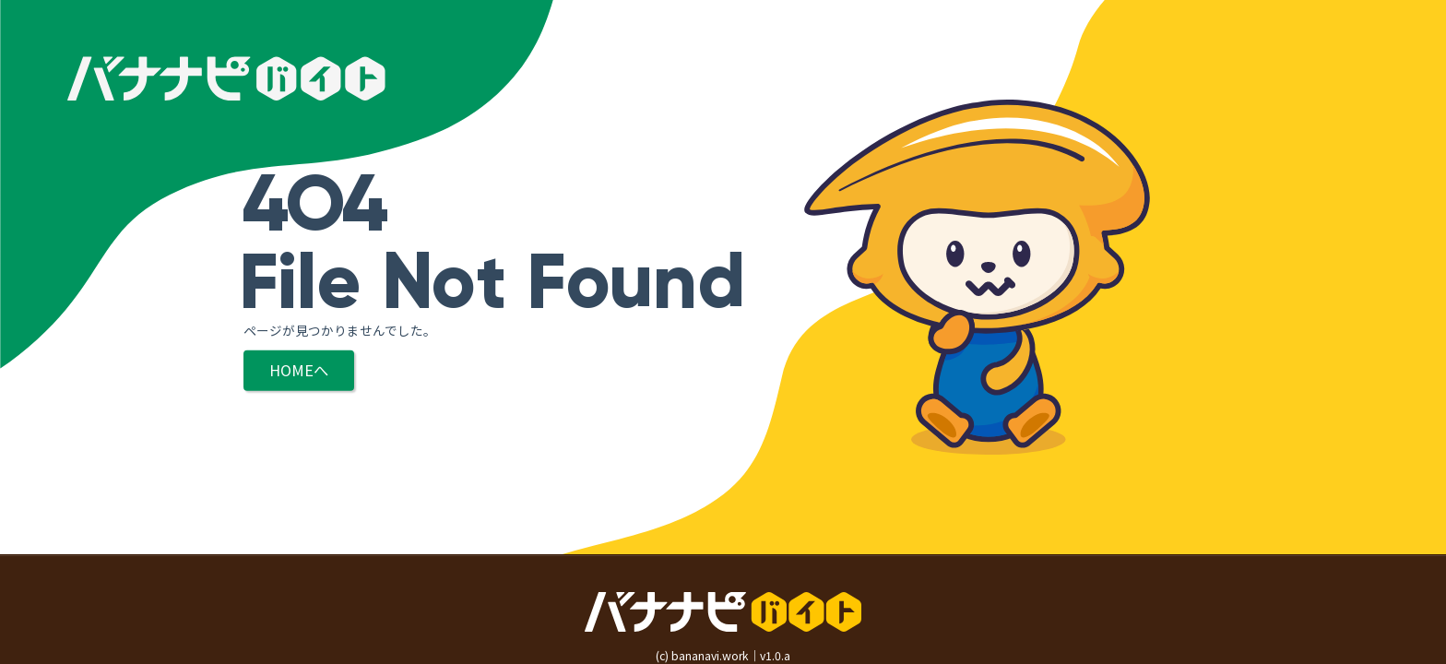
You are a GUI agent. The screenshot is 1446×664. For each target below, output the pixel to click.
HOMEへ (298, 370)
